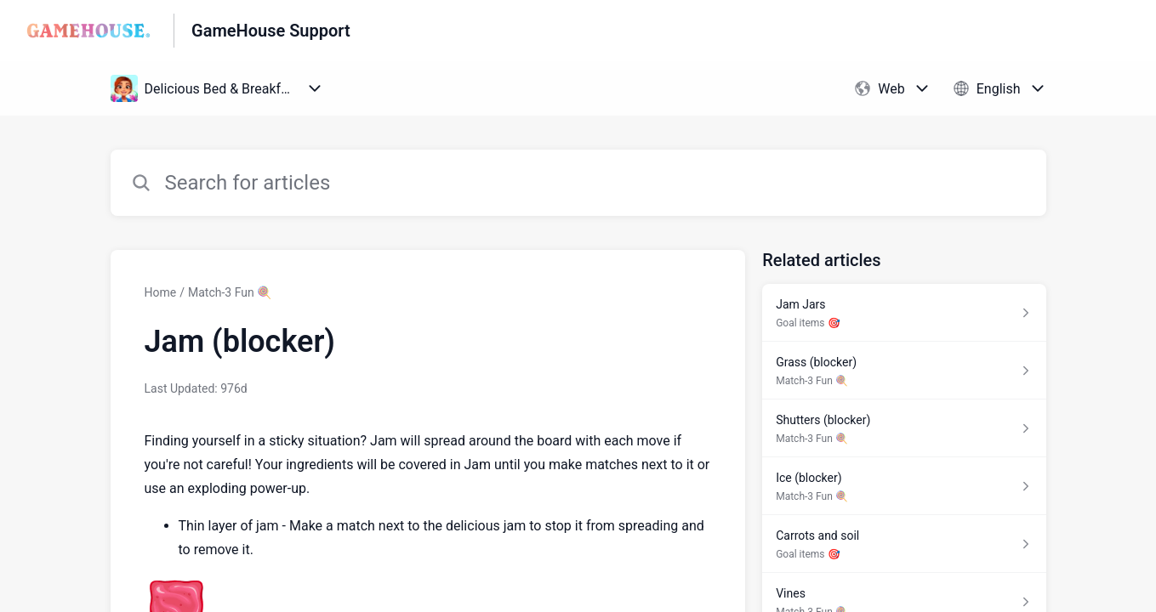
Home (161, 292)
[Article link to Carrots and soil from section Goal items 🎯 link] (903, 544)
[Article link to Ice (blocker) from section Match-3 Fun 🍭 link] (903, 486)
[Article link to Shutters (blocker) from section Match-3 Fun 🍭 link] (903, 428)
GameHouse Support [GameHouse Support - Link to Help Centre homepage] (270, 30)
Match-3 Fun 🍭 (229, 292)
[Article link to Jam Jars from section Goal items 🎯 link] (903, 313)
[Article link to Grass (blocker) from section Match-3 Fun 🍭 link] (903, 371)
